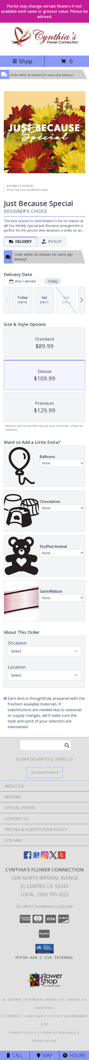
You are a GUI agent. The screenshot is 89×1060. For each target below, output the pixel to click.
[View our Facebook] (27, 857)
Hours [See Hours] (74, 1055)
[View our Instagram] (44, 857)
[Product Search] (45, 745)
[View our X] (53, 857)
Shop (22, 61)
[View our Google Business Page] (36, 857)
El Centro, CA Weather (22, 1016)
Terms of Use (44, 1041)
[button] (44, 948)
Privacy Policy (23, 1032)
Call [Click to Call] (15, 1055)
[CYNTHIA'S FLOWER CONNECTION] (44, 48)
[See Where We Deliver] (45, 772)
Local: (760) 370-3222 (45, 894)
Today (52, 281)
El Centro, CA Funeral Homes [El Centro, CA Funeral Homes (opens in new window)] (30, 999)
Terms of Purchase (59, 1032)
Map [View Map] (44, 1055)
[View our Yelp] (62, 857)
